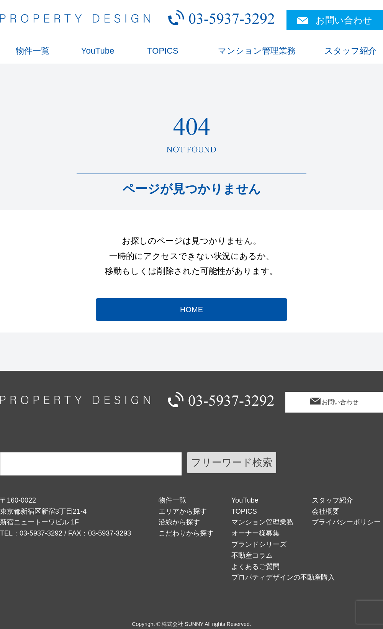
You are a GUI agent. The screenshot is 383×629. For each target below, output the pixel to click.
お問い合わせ (344, 20)
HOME (191, 309)
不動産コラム (252, 555)
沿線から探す (179, 522)
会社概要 (325, 511)
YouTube (97, 51)
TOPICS (162, 51)
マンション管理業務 (257, 51)
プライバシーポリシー (346, 522)
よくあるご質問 (255, 566)
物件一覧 (32, 51)
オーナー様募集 (255, 533)
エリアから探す (183, 511)
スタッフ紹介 (350, 51)
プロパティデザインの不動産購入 (283, 577)
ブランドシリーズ (258, 544)
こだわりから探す (186, 533)
